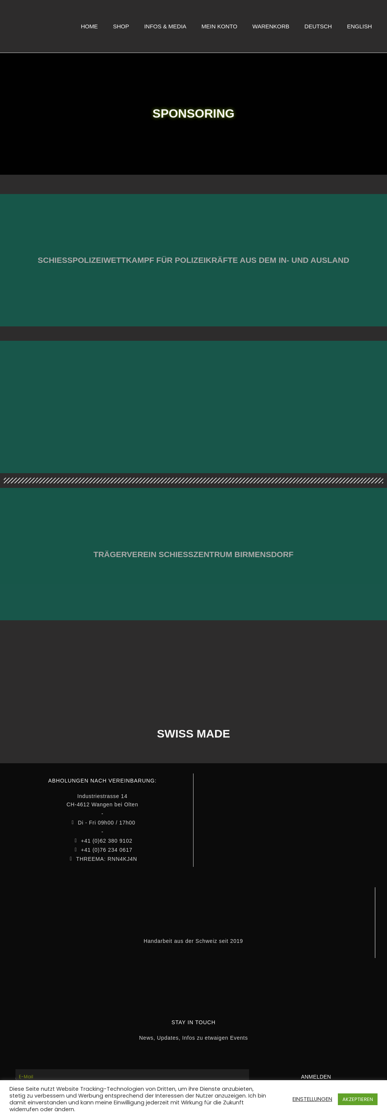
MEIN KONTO (219, 26)
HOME (89, 26)
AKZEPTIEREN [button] (357, 1099)
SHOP (121, 26)
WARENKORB (270, 26)
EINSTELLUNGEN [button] (312, 1099)
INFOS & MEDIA (165, 26)
